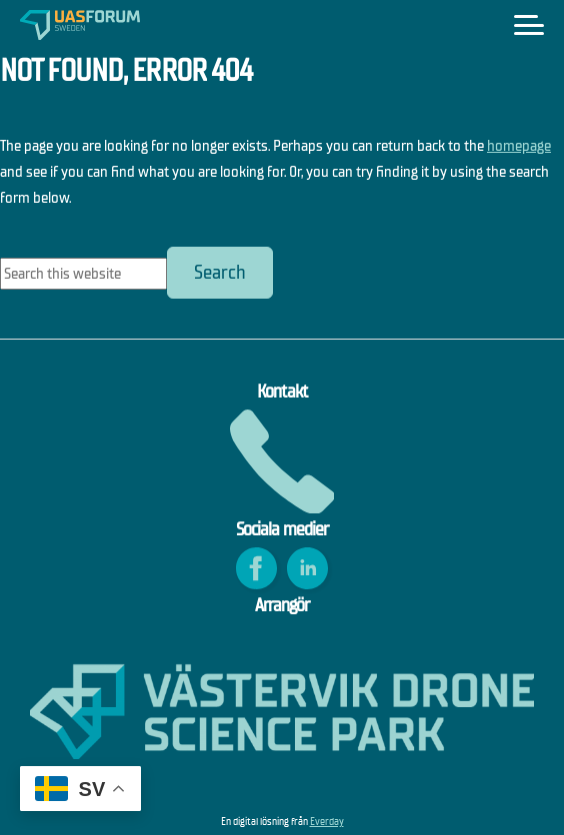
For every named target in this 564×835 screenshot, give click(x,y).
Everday (327, 821)
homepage (519, 145)
